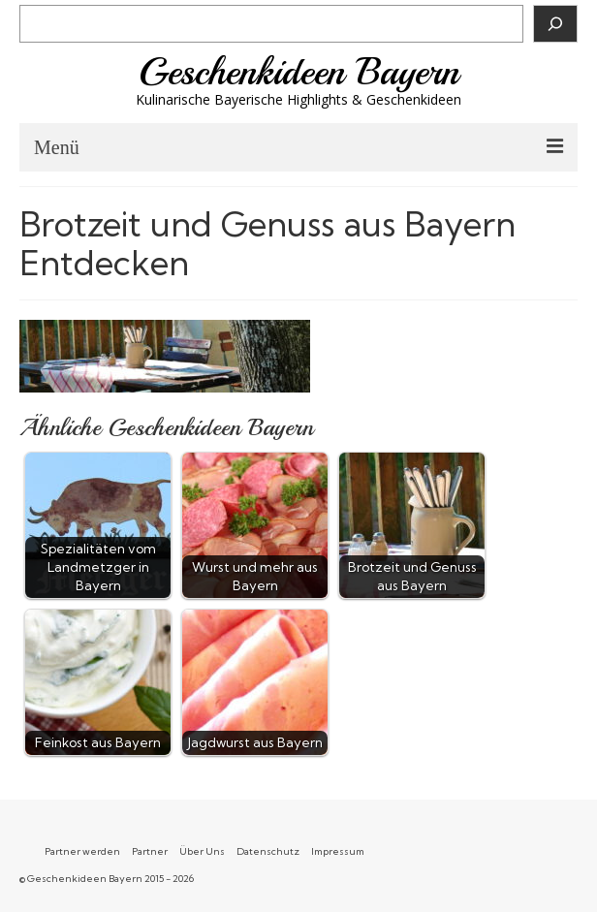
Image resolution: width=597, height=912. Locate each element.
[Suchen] (555, 24)
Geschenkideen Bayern (299, 71)
